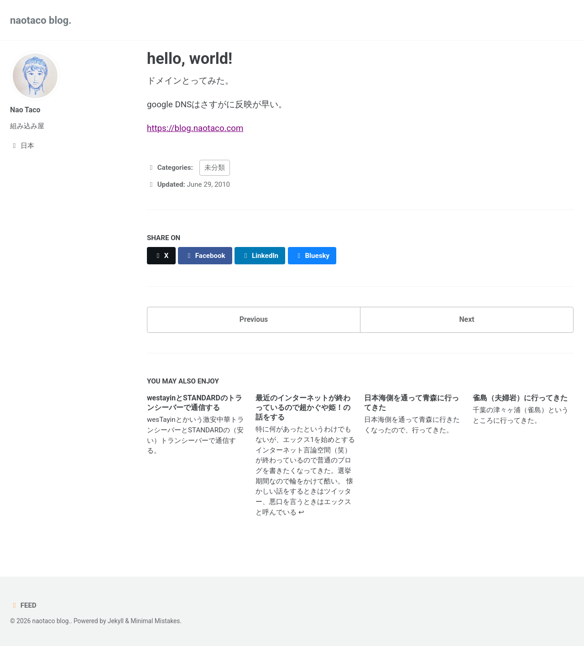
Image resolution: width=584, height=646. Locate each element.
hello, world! (189, 58)
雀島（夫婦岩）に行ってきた (520, 398)
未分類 (214, 167)
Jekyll (116, 621)
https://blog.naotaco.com (195, 128)
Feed (23, 605)
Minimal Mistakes (155, 621)
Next (466, 319)
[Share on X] (161, 255)
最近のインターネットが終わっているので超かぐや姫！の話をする (303, 407)
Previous (254, 319)
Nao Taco (25, 109)
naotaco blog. (41, 20)
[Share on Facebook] (205, 255)
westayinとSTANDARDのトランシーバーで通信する (194, 403)
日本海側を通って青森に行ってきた (411, 403)
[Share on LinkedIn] (260, 255)
